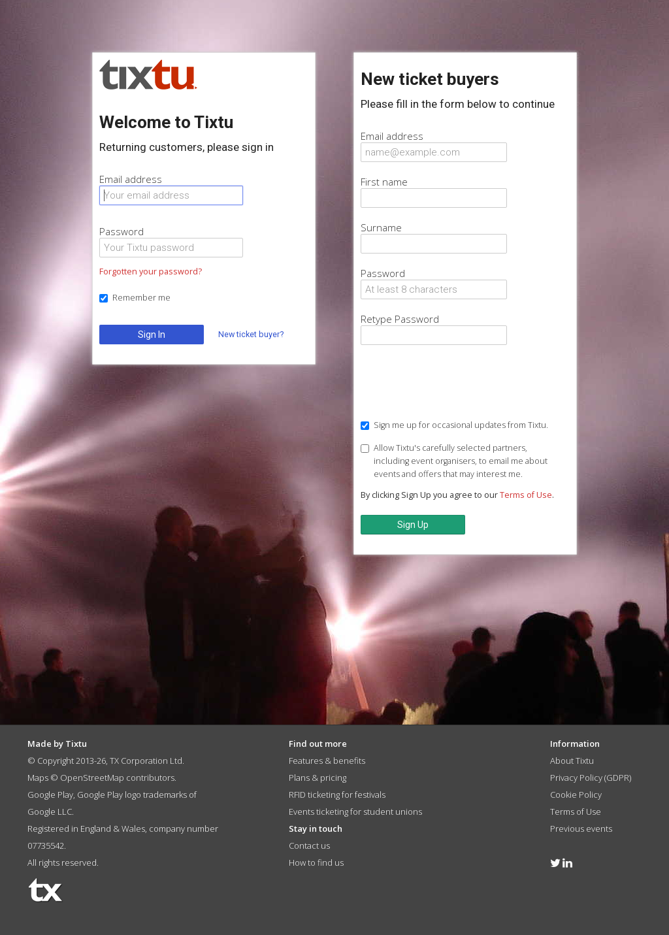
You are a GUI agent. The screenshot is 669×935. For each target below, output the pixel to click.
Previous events (581, 828)
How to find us (316, 862)
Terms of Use (526, 494)
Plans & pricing (317, 777)
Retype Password (400, 318)
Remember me (135, 297)
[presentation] (460, 383)
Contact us (309, 845)
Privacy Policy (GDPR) (590, 777)
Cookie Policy (576, 794)
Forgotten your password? (150, 271)
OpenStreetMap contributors (117, 777)
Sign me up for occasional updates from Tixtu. (454, 425)
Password (121, 231)
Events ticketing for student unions (355, 811)
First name (384, 181)
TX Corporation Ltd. (147, 760)
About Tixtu (572, 760)
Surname (381, 227)
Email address (130, 179)
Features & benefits (327, 760)
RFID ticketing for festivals (337, 794)
